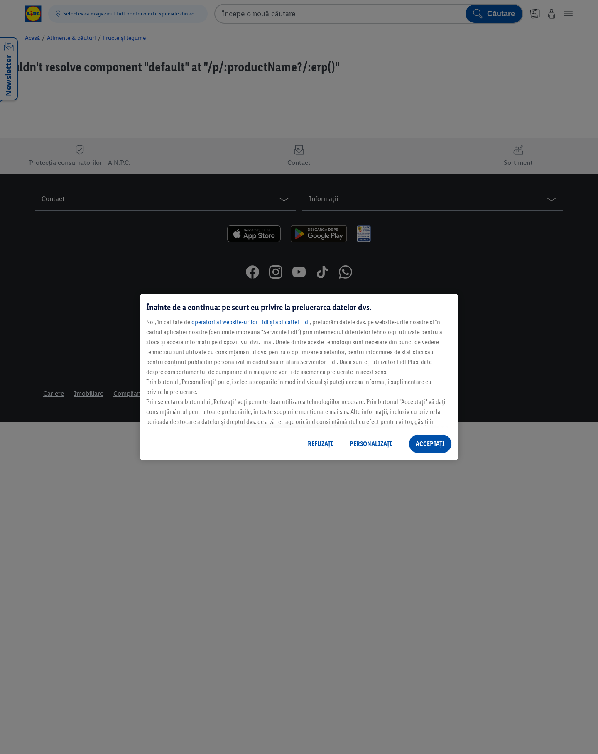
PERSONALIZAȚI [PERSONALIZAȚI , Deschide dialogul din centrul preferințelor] (371, 444)
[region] (299, 377)
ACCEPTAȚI (430, 444)
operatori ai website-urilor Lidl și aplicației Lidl (250, 322)
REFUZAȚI (320, 444)
